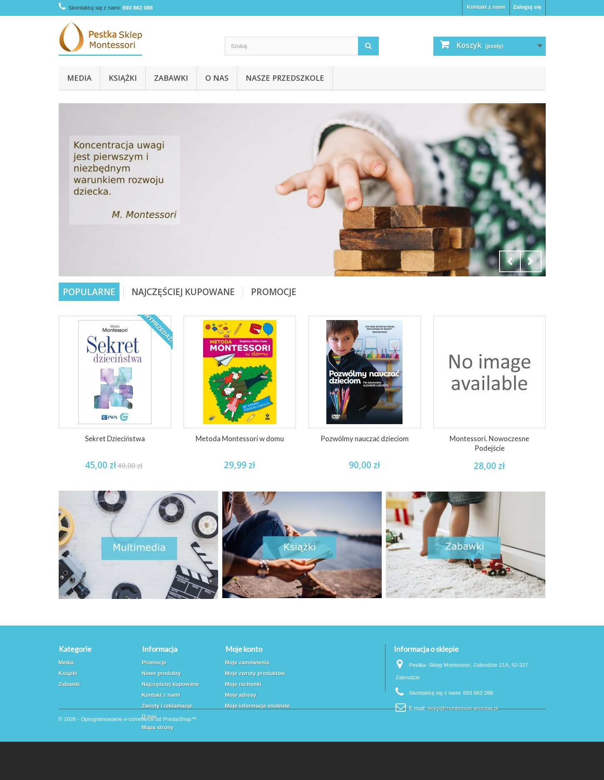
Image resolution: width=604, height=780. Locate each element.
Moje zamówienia (247, 662)
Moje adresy (240, 695)
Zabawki (171, 78)
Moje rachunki (243, 684)
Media (79, 78)
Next (531, 261)
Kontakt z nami (486, 7)
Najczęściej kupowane (170, 684)
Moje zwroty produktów (255, 673)
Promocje (273, 291)
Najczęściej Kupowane (183, 291)
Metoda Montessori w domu (240, 438)
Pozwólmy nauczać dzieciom (365, 438)
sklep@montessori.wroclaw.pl (463, 708)
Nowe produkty (161, 673)
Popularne (89, 292)
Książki (123, 78)
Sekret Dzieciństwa (115, 438)
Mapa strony (158, 727)
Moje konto (243, 648)
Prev (510, 261)
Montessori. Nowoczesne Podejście (489, 443)
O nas (217, 78)
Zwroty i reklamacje (167, 706)
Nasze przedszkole (285, 78)
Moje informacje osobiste (257, 706)
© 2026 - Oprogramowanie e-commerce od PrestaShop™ (128, 757)
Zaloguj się (527, 7)
